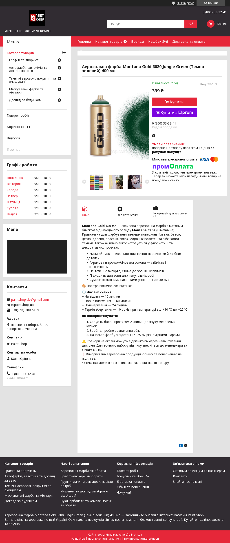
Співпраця (146, 51)
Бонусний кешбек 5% (133, 476)
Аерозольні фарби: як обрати (83, 471)
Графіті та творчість (24, 60)
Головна (84, 41)
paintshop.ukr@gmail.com (30, 300)
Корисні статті (19, 126)
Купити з (177, 112)
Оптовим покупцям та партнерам (199, 471)
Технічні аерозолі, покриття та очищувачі (32, 80)
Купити (177, 101)
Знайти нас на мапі (187, 481)
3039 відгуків (185, 3)
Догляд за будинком (25, 100)
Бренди (137, 41)
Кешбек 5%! (158, 41)
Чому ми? (124, 492)
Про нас (13, 149)
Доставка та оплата (189, 41)
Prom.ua (136, 534)
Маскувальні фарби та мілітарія (26, 91)
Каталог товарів (108, 41)
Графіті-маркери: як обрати (82, 476)
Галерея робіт (18, 115)
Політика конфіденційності (141, 539)
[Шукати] (190, 24)
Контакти (125, 51)
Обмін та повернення (95, 51)
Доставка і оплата (131, 481)
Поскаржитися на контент (104, 539)
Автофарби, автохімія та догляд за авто (28, 69)
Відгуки (13, 138)
